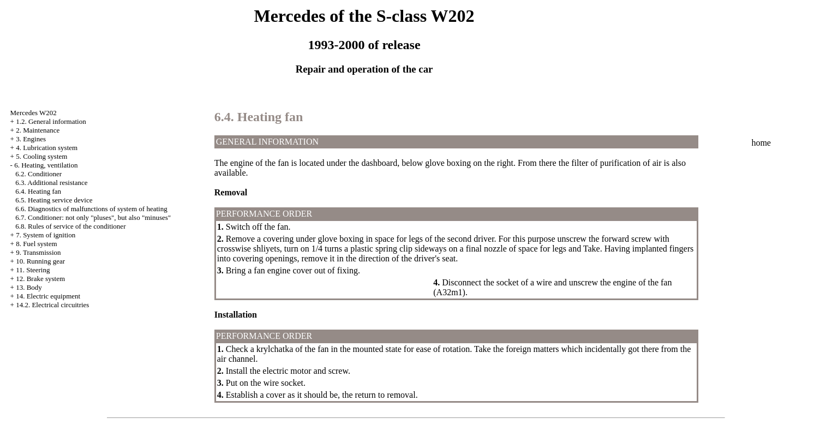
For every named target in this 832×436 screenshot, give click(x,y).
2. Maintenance (37, 130)
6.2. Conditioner (38, 174)
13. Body (29, 287)
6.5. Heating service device (53, 200)
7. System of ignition (45, 235)
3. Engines (31, 139)
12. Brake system (40, 278)
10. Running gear (40, 261)
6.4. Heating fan (38, 191)
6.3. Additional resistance (51, 182)
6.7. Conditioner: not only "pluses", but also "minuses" (93, 217)
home (761, 142)
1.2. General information (51, 121)
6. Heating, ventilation (45, 165)
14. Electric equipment (48, 296)
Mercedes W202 (33, 113)
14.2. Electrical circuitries (52, 305)
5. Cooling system (41, 156)
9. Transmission (38, 252)
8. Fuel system (36, 244)
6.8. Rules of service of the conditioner (70, 226)
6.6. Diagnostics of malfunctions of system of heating (91, 209)
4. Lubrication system (46, 148)
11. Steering (33, 270)
